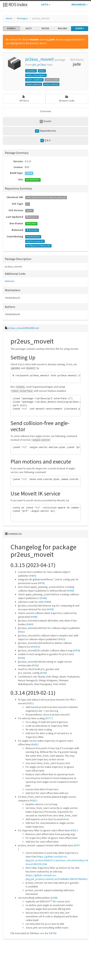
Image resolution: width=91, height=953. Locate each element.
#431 (21, 631)
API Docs (24, 98)
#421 (36, 646)
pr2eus (42, 71)
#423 (61, 639)
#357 (77, 845)
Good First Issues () (34, 241)
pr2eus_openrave (33, 84)
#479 (41, 583)
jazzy (28, 28)
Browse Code (66, 98)
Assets (46, 121)
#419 (76, 650)
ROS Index (15, 4)
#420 (21, 658)
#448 (34, 616)
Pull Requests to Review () (38, 245)
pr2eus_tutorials (51, 84)
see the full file (48, 933)
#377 (48, 718)
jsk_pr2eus (39, 64)
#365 (34, 744)
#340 (54, 897)
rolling (62, 28)
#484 (32, 575)
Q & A (45, 140)
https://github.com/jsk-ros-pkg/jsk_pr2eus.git (46, 197)
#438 (50, 609)
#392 (35, 665)
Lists (45, 4)
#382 (30, 703)
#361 (74, 830)
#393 (43, 673)
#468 (47, 601)
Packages (22, 18)
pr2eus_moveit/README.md (23, 328)
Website (9, 281)
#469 (70, 590)
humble (11, 28)
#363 (33, 800)
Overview (45, 111)
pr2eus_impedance (34, 79)
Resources (79, 4)
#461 (41, 601)
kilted (45, 28)
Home (9, 18)
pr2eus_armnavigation (35, 75)
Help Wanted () (33, 236)
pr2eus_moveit (39, 59)
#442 (30, 624)
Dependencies (45, 131)
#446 (43, 598)
